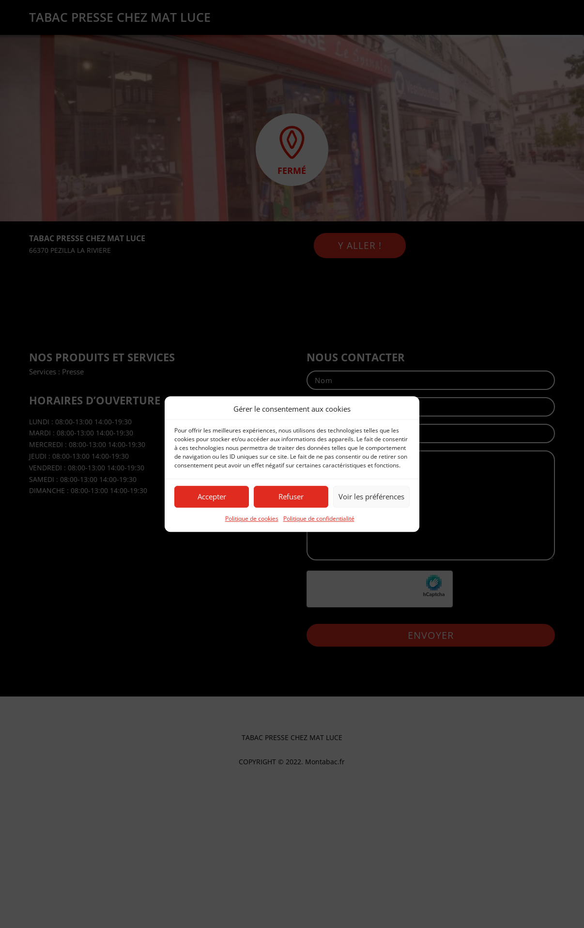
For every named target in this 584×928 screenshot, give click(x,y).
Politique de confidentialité (318, 518)
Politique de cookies (251, 518)
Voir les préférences (371, 497)
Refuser (291, 497)
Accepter (212, 497)
